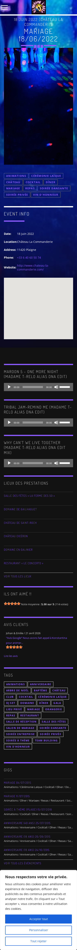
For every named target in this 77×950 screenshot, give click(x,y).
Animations (16, 176)
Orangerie (53, 709)
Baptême (40, 690)
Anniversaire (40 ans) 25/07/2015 (27, 823)
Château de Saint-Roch (20, 523)
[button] (38, 304)
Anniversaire (40, 684)
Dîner (50, 182)
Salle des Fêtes (54, 721)
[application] (38, 387)
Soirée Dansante (54, 188)
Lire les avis (11, 656)
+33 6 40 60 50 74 (29, 257)
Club (10, 697)
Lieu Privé (14, 709)
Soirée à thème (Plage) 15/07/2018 (28, 809)
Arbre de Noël (17, 690)
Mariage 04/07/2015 (17, 782)
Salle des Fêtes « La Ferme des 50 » (29, 496)
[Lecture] (9, 387)
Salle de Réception (21, 721)
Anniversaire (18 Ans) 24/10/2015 (26, 850)
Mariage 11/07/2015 (17, 796)
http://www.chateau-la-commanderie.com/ (33, 267)
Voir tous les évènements (22, 863)
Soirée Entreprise (20, 734)
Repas (30, 188)
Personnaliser (38, 930)
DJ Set (10, 703)
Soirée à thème (18, 740)
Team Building (46, 740)
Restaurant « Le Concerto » (24, 563)
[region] (38, 910)
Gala (57, 703)
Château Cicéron (16, 536)
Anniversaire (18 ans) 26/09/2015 (27, 836)
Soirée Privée (17, 194)
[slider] (33, 387)
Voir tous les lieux (17, 576)
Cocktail (33, 182)
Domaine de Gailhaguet (20, 509)
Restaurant (29, 715)
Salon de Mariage (20, 728)
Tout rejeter (38, 941)
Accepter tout (38, 919)
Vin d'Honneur (45, 194)
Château (13, 182)
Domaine (27, 703)
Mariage (13, 188)
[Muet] (56, 387)
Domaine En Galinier (18, 550)
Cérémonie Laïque (46, 176)
